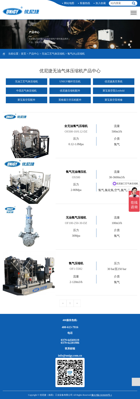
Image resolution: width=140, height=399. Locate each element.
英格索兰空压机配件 (70, 99)
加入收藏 (101, 3)
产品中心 (34, 53)
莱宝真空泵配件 (26, 99)
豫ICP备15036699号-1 (101, 395)
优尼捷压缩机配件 (70, 90)
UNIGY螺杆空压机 (69, 81)
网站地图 (69, 3)
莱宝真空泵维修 (113, 99)
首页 (23, 53)
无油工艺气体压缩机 (53, 53)
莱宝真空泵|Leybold (113, 90)
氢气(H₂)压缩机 (76, 53)
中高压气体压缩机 (26, 90)
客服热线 (85, 3)
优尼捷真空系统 (113, 81)
